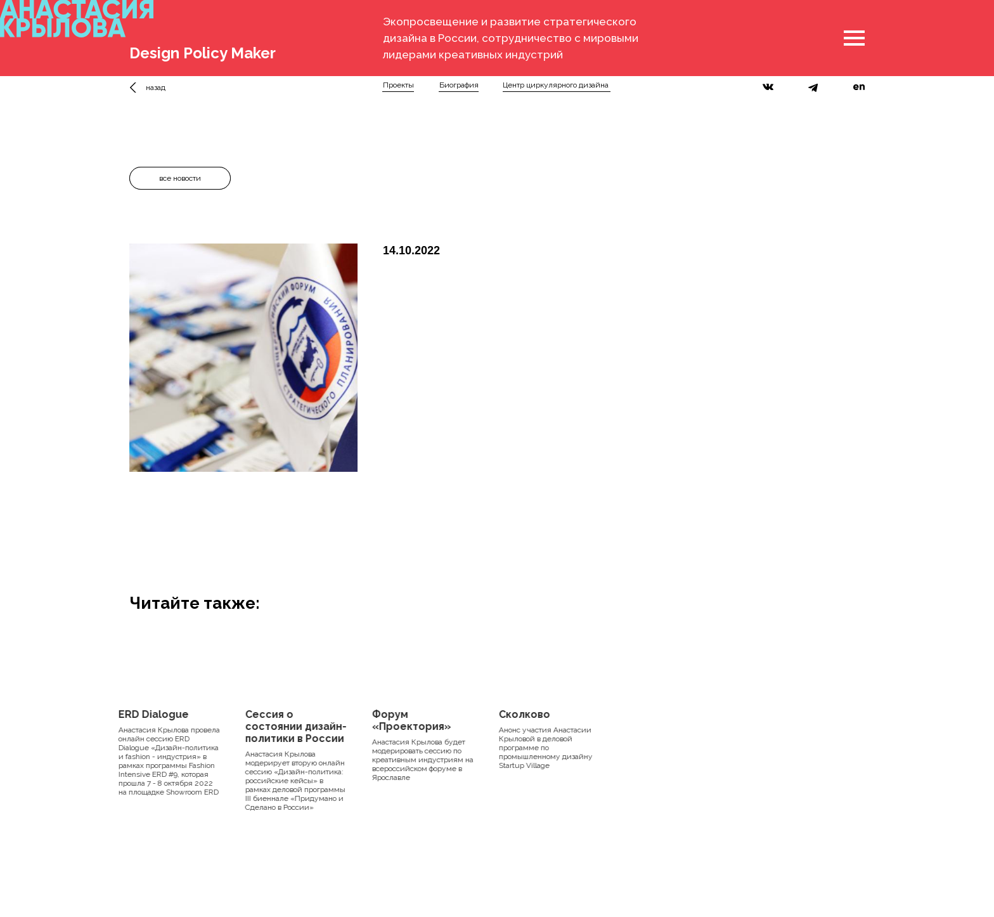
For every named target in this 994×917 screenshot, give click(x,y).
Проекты (398, 85)
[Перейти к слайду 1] (243, 490)
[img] (136, 87)
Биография (459, 85)
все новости (180, 178)
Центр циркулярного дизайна (556, 85)
